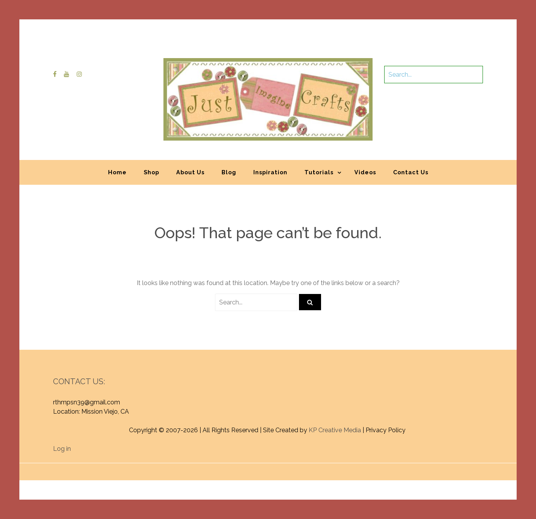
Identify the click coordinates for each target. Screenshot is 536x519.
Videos (365, 172)
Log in (62, 448)
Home (117, 172)
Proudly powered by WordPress (211, 467)
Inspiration (270, 172)
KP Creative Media (335, 430)
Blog (229, 172)
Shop (151, 172)
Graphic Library (349, 467)
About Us (190, 172)
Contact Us (410, 172)
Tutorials (318, 172)
